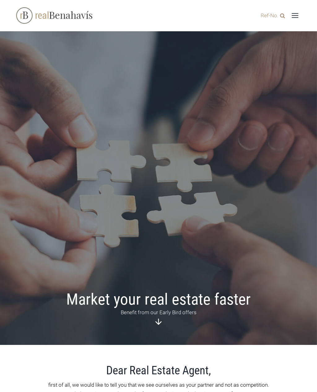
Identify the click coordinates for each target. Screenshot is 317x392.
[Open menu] (295, 15)
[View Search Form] (271, 15)
